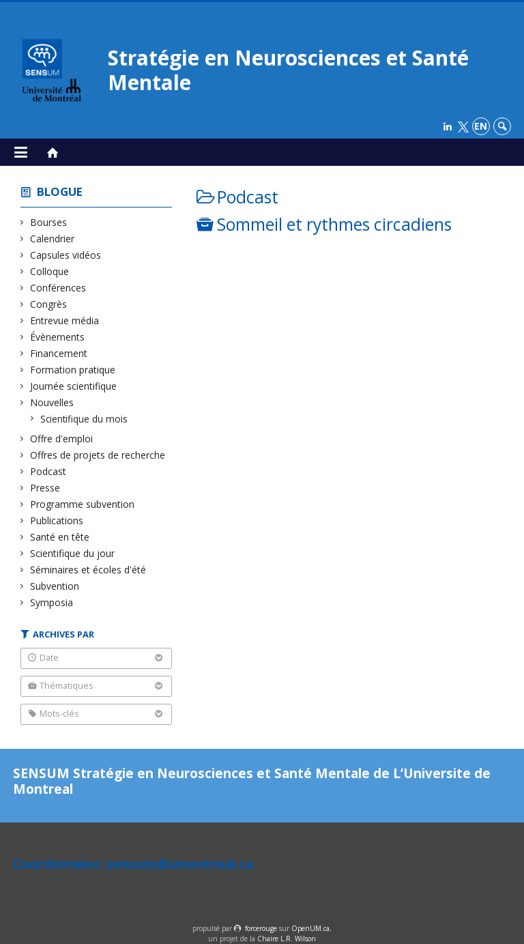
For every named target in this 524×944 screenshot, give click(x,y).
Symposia (52, 602)
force (261, 928)
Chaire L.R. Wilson (286, 938)
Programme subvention (82, 504)
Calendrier (52, 238)
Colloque (50, 271)
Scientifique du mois (84, 418)
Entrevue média (65, 320)
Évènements (58, 336)
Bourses (49, 222)
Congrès (49, 304)
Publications (57, 520)
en (480, 125)
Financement (59, 353)
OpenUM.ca (310, 928)
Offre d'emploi (62, 438)
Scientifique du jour (73, 553)
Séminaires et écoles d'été (88, 569)
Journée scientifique (74, 386)
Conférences (58, 287)
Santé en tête (60, 536)
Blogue (60, 191)
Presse (45, 487)
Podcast (48, 471)
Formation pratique (73, 369)
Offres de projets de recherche (98, 454)
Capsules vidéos (66, 254)
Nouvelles (52, 402)
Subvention (55, 586)
